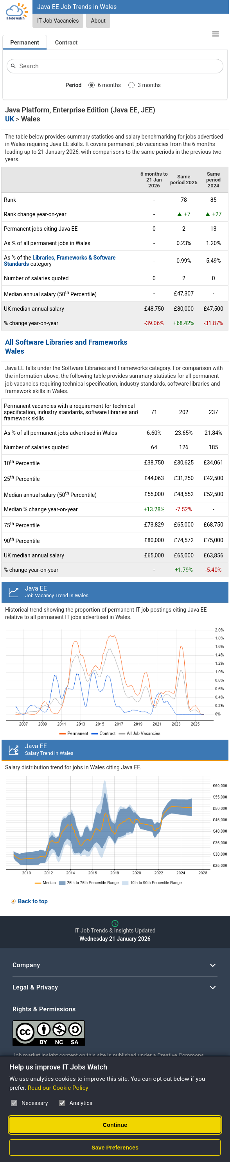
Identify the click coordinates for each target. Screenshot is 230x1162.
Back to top (33, 901)
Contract (66, 42)
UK (9, 119)
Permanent (24, 42)
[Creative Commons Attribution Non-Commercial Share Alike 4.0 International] (115, 1030)
